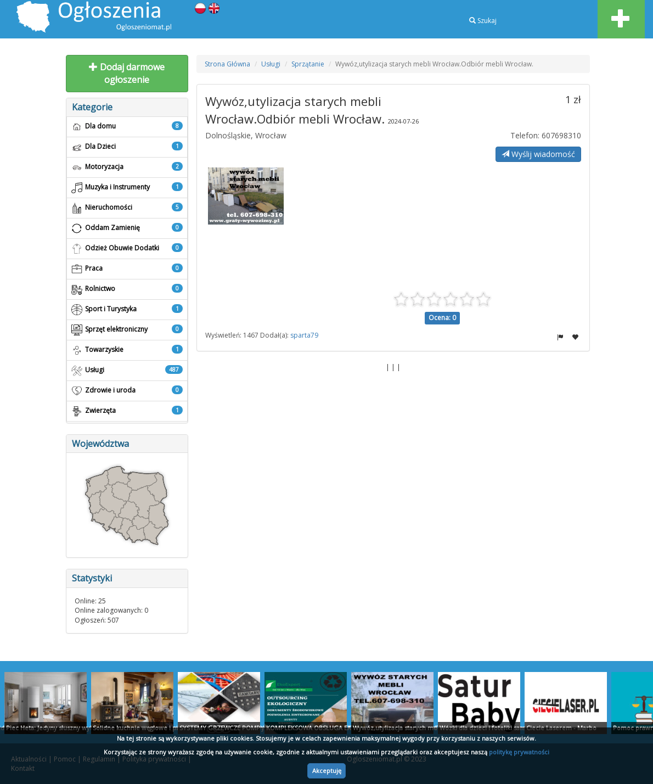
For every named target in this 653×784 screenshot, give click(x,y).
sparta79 (304, 335)
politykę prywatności (519, 752)
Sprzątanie (307, 64)
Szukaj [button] (483, 20)
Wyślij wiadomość (538, 154)
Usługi (270, 64)
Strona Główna (227, 64)
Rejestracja (490, 42)
